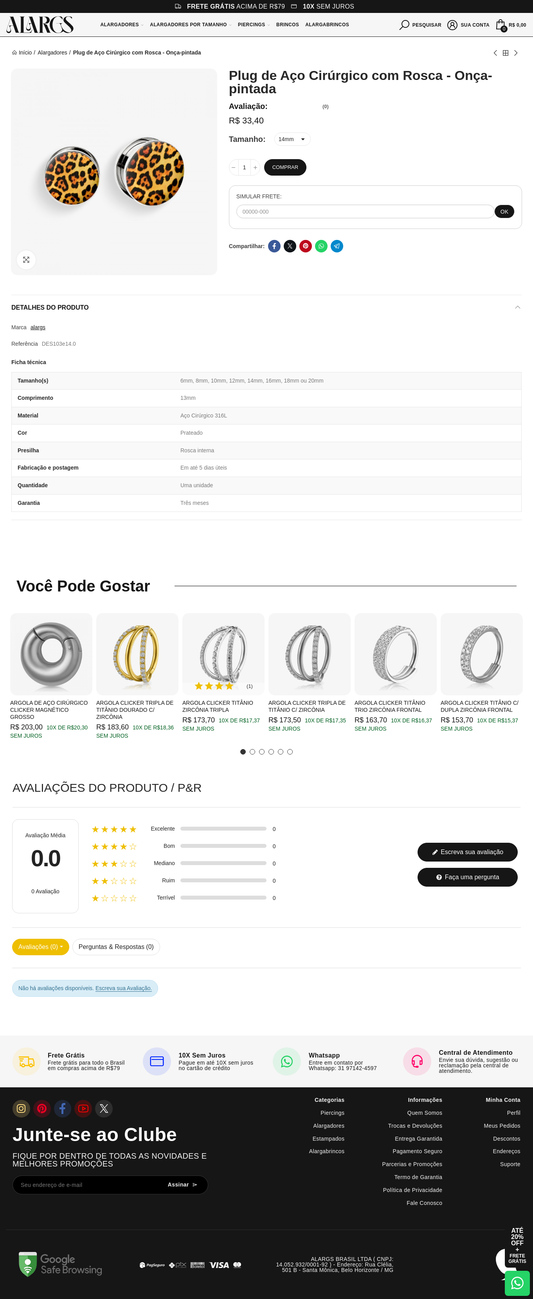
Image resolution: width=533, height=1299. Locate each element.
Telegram (336, 246)
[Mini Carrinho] (510, 24)
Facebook (274, 246)
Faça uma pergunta (467, 877)
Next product (515, 53)
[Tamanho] (292, 139)
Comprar (285, 167)
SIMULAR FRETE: (259, 196)
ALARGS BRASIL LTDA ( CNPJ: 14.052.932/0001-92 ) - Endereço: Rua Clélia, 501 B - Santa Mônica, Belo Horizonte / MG (334, 1264)
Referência (24, 344)
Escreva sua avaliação (468, 852)
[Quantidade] (244, 167)
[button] (243, 752)
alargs (38, 327)
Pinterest (305, 246)
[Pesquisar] (420, 24)
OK (504, 212)
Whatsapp (321, 246)
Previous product (496, 53)
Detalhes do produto (50, 307)
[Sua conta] (468, 24)
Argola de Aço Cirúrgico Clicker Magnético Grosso (49, 710)
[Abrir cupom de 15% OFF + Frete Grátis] (517, 1246)
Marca (19, 327)
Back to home (506, 53)
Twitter (290, 246)
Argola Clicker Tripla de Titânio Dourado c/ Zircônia (134, 710)
